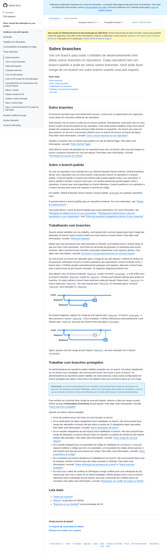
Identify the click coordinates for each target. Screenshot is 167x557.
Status (95, 544)
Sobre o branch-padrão (58, 83)
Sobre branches (12, 57)
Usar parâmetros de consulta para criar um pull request (21, 84)
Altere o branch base (14, 103)
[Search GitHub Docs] (145, 22)
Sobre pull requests (13, 66)
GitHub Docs (15, 5)
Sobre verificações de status (104, 428)
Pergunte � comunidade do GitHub (66, 527)
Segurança (87, 544)
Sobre (108, 546)
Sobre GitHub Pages (81, 144)
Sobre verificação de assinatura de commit (95, 464)
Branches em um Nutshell (66, 504)
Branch (57, 500)
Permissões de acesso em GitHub (66, 156)
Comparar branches (13, 70)
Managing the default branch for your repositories (73, 213)
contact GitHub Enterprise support (97, 38)
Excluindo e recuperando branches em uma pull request (107, 253)
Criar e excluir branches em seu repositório (107, 135)
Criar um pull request (14, 74)
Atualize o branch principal (16, 99)
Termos (68, 544)
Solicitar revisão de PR (14, 94)
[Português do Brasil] (113, 22)
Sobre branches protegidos (62, 407)
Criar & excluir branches (15, 62)
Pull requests (9, 16)
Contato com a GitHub (114, 544)
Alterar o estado (12, 90)
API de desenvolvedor (139, 544)
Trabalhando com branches (60, 86)
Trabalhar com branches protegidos (64, 89)
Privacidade (77, 544)
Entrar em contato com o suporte (65, 530)
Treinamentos (154, 544)
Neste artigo (54, 77)
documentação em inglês (96, 7)
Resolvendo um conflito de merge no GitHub (122, 481)
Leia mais (53, 92)
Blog (102, 546)
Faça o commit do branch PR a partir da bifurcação (21, 108)
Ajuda (102, 544)
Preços (126, 544)
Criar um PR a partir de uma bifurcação (21, 79)
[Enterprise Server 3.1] (89, 22)
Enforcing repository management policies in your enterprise (114, 216)
